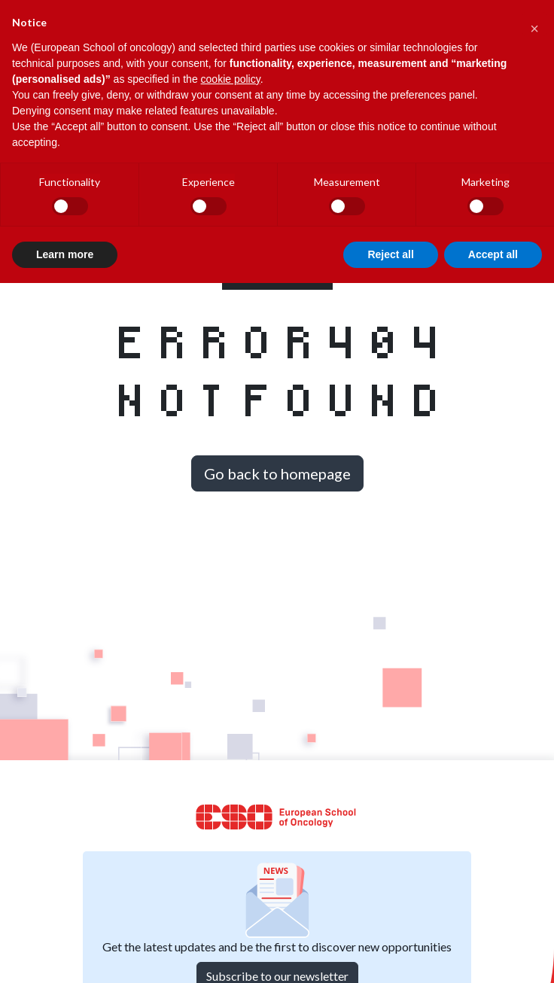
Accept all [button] (493, 254)
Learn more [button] (64, 254)
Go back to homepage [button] (277, 473)
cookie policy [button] (230, 79)
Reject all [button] (390, 254)
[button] (534, 24)
